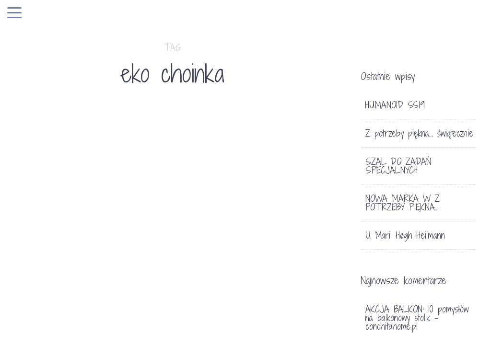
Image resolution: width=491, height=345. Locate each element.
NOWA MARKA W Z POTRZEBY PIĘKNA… (402, 202)
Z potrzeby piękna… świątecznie (419, 133)
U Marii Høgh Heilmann (405, 235)
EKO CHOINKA (51, 222)
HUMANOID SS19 (395, 105)
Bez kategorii (45, 204)
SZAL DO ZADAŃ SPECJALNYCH (398, 165)
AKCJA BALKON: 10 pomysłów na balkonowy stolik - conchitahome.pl (416, 318)
